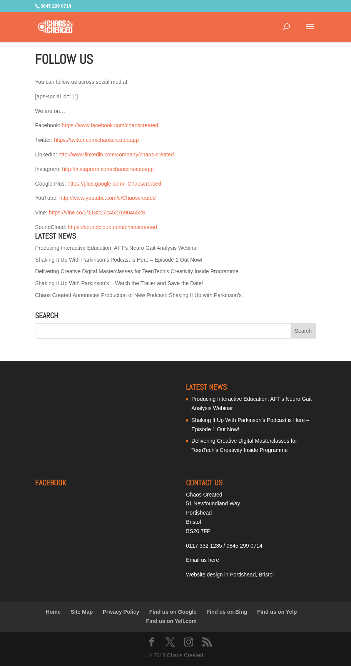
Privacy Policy (121, 612)
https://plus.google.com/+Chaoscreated (114, 184)
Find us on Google (173, 612)
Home (53, 612)
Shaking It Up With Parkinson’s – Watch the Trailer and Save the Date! (119, 283)
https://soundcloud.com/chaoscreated (112, 227)
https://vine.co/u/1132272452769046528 (97, 212)
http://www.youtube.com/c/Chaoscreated (107, 198)
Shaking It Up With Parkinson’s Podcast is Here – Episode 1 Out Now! (118, 260)
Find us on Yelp (277, 612)
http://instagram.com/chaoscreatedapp (108, 169)
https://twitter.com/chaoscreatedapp (96, 140)
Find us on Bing (227, 612)
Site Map (81, 612)
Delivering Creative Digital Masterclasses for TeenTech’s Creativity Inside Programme (137, 271)
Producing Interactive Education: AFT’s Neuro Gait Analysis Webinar (116, 248)
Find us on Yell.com (171, 621)
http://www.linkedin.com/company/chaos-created (116, 154)
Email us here (202, 560)
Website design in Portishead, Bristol (230, 574)
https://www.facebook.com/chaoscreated (110, 125)
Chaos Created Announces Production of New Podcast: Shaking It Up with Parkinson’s (138, 295)
